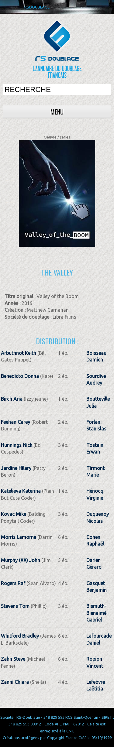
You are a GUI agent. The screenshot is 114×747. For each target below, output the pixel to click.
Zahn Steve (13, 659)
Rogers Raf (13, 583)
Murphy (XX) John (20, 560)
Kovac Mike (13, 514)
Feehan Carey (15, 422)
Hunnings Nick (16, 445)
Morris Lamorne (18, 537)
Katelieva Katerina (21, 491)
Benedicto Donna (20, 376)
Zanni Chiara (15, 682)
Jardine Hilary (16, 468)
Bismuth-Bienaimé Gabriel (96, 612)
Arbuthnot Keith (18, 353)
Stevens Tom (15, 606)
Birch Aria (11, 399)
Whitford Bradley (20, 636)
